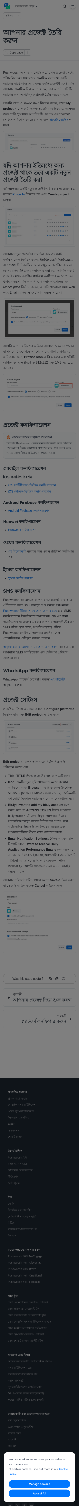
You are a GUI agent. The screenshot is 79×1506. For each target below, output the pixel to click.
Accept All (39, 1493)
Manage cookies (39, 1484)
